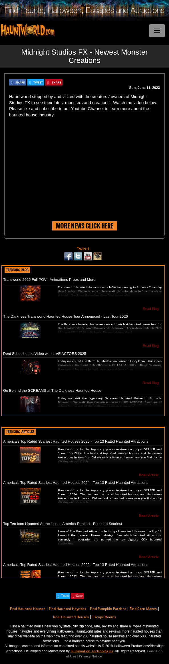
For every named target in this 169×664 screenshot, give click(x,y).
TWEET (38, 82)
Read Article (149, 474)
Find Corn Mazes (143, 608)
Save (79, 595)
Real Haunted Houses (71, 617)
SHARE (20, 82)
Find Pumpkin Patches (108, 608)
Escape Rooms (104, 617)
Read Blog (151, 309)
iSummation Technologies (92, 651)
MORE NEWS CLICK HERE (84, 225)
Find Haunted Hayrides (67, 608)
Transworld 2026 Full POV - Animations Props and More (49, 279)
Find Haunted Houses (27, 608)
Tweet (83, 248)
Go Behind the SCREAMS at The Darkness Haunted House (52, 390)
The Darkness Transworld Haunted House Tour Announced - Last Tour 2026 (65, 316)
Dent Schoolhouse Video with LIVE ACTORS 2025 (44, 353)
